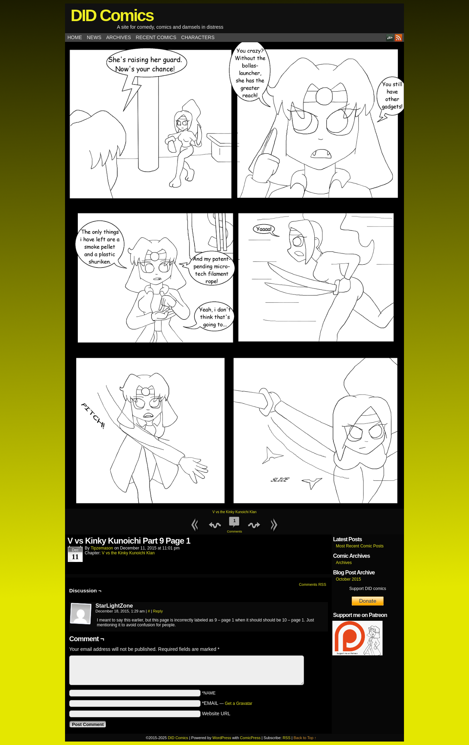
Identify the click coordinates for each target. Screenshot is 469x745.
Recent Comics (156, 37)
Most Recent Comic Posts (360, 546)
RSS (398, 37)
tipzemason (102, 548)
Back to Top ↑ (305, 738)
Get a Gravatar (238, 703)
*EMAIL (227, 703)
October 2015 (348, 579)
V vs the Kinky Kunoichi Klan (234, 512)
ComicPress (250, 738)
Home (74, 37)
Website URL (216, 713)
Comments (234, 524)
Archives (118, 37)
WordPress (221, 738)
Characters (197, 37)
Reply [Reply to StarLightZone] (158, 611)
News (94, 37)
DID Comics (112, 15)
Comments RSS (312, 584)
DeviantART (390, 37)
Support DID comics (367, 588)
